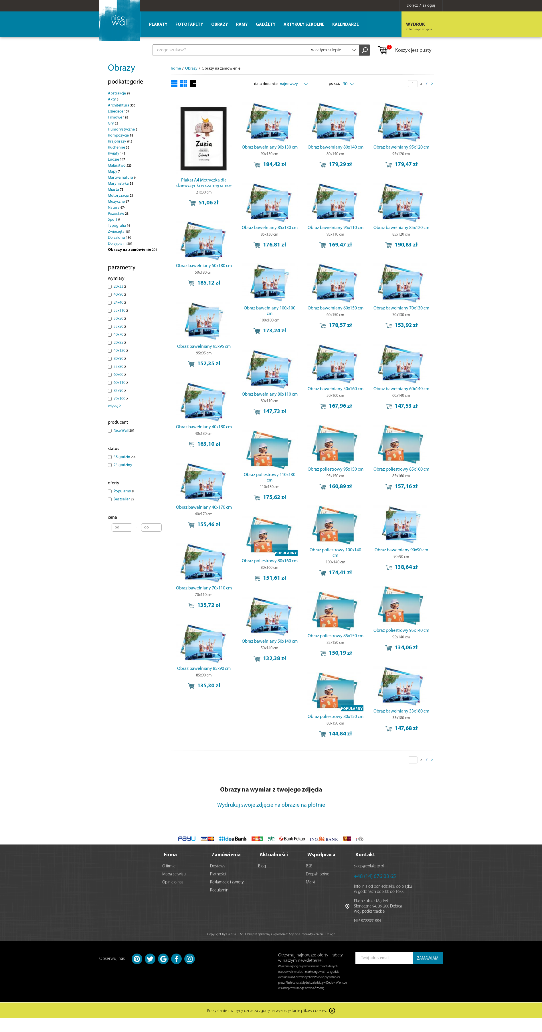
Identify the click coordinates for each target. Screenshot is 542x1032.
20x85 (120, 343)
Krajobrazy (120, 141)
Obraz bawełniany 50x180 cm (204, 256)
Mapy (114, 171)
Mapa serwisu (174, 874)
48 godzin (125, 457)
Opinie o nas (172, 882)
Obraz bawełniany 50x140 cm (372, 641)
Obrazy (121, 68)
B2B (309, 866)
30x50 (120, 319)
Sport (114, 220)
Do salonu (119, 238)
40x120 (121, 351)
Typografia (119, 226)
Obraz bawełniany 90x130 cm (260, 147)
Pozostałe (118, 214)
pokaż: (334, 84)
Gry (113, 123)
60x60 (120, 375)
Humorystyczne (122, 129)
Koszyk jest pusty (404, 50)
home (176, 68)
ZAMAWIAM (427, 958)
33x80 (120, 367)
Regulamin (219, 890)
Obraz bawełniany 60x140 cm (316, 394)
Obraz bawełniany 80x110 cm (372, 394)
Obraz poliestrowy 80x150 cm (316, 723)
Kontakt (365, 855)
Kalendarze (345, 25)
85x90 (120, 391)
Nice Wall (124, 431)
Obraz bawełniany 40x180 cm (204, 421)
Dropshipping (317, 874)
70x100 (121, 399)
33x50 (120, 327)
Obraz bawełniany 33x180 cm (260, 723)
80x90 (120, 359)
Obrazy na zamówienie (132, 250)
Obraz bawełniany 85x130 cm (260, 229)
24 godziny (124, 465)
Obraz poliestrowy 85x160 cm (316, 476)
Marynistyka (120, 183)
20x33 (120, 287)
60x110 (121, 383)
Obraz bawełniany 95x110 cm (316, 229)
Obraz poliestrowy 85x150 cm (316, 641)
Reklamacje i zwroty (227, 882)
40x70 (120, 335)
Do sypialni (120, 244)
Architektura (121, 105)
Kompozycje (120, 135)
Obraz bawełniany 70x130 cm (372, 311)
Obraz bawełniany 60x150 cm (316, 311)
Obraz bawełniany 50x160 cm (260, 394)
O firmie (168, 866)
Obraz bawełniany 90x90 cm (316, 559)
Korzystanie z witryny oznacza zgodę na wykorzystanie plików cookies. (267, 1011)
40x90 (120, 295)
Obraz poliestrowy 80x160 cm (372, 559)
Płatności (218, 874)
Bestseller (124, 499)
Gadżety (266, 25)
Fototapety (189, 25)
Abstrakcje (119, 93)
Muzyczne (118, 202)
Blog (262, 866)
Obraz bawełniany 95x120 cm (372, 147)
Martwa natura (122, 177)
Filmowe (118, 117)
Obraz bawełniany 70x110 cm (204, 585)
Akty (113, 99)
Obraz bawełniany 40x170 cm (204, 503)
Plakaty (158, 25)
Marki (310, 882)
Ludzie (116, 159)
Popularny (124, 491)
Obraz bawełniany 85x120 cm (372, 229)
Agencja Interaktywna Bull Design (312, 934)
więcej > (114, 406)
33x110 (121, 311)
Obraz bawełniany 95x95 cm (204, 339)
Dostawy (217, 866)
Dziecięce (118, 111)
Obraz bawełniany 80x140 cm (316, 147)
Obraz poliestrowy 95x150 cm (260, 476)
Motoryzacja (120, 196)
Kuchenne (118, 147)
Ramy (242, 25)
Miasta (115, 190)
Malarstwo (120, 165)
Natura (117, 208)
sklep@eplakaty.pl (369, 866)
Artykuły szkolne (304, 25)
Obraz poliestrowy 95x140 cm (260, 641)
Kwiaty (116, 153)
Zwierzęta (119, 232)
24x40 (120, 303)
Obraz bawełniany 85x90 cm (204, 668)
